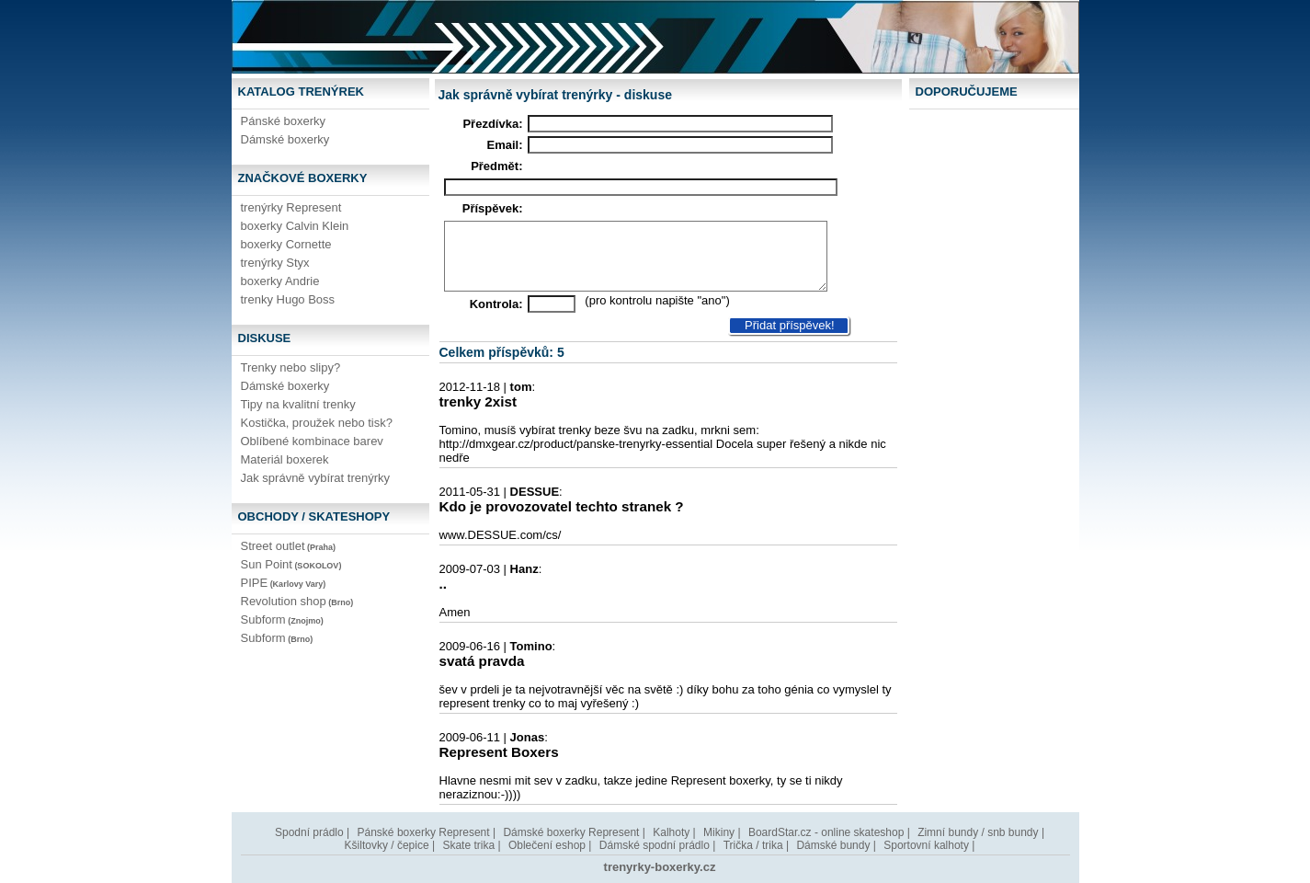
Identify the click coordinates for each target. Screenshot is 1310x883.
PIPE (283, 583)
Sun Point (291, 564)
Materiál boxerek (285, 459)
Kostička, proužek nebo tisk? (317, 423)
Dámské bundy (833, 845)
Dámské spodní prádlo (654, 845)
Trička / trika (753, 845)
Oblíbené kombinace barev (312, 441)
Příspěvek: (492, 208)
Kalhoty (671, 832)
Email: (504, 145)
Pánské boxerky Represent (424, 832)
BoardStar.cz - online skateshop (826, 832)
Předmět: (496, 166)
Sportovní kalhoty (926, 845)
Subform (282, 619)
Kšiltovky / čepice (387, 845)
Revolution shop (297, 601)
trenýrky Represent (291, 207)
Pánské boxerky (283, 121)
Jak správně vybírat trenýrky (316, 478)
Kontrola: (496, 304)
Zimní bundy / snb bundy (977, 832)
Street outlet (288, 546)
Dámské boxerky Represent (571, 832)
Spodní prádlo (309, 832)
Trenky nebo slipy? (291, 367)
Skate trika (468, 845)
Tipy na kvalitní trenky (298, 404)
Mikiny (719, 832)
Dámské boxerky (285, 139)
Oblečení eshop (547, 845)
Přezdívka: (492, 124)
